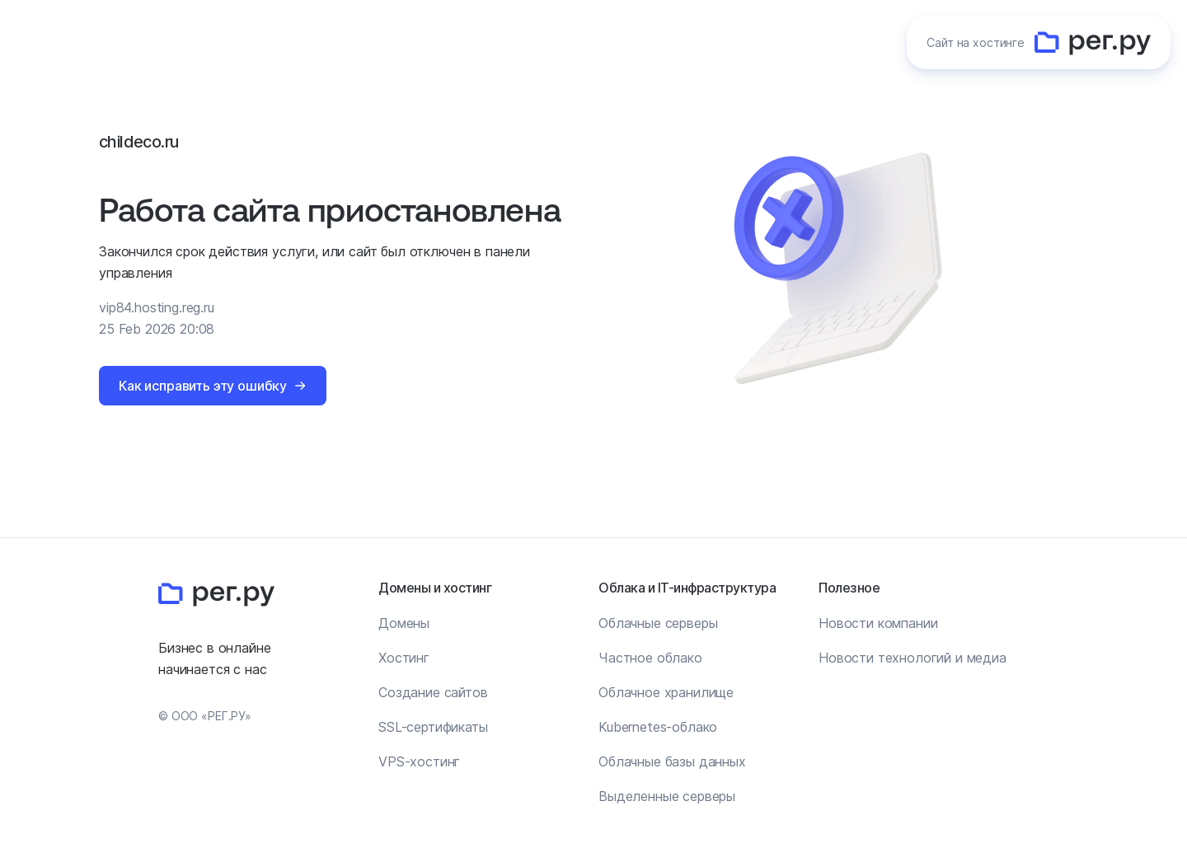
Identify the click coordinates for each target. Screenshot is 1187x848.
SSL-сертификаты (433, 727)
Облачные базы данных (672, 761)
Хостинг (403, 657)
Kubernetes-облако (657, 727)
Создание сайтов (433, 692)
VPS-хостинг (419, 761)
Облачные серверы (657, 623)
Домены (403, 623)
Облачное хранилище (666, 692)
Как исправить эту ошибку (203, 385)
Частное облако (650, 657)
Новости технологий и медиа (912, 657)
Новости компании (878, 623)
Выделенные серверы (666, 796)
